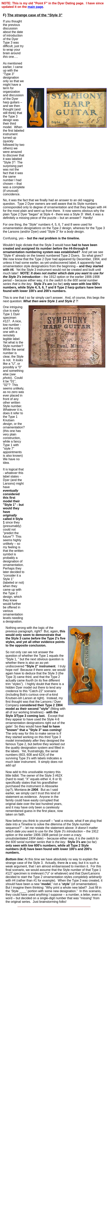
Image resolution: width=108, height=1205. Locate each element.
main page (35, 6)
